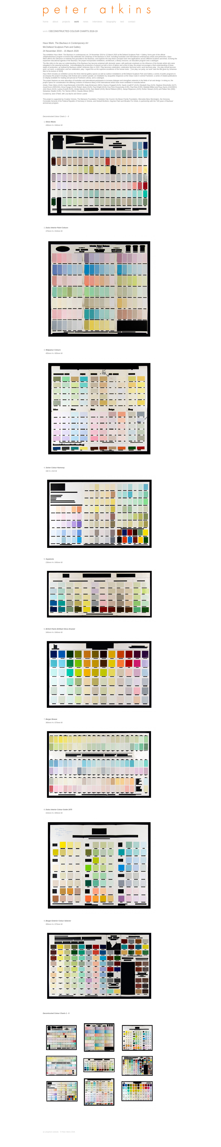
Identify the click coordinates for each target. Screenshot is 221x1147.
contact (131, 21)
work (76, 21)
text (122, 21)
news (85, 21)
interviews (97, 21)
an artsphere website (50, 1132)
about (55, 21)
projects (66, 21)
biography (111, 21)
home (45, 21)
